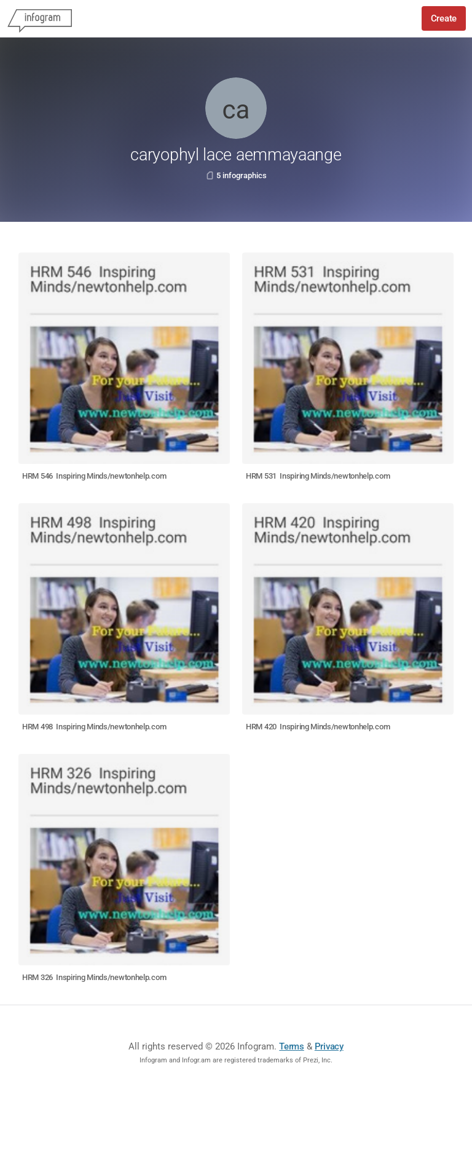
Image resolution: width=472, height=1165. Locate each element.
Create (444, 18)
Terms (291, 1046)
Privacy (329, 1046)
